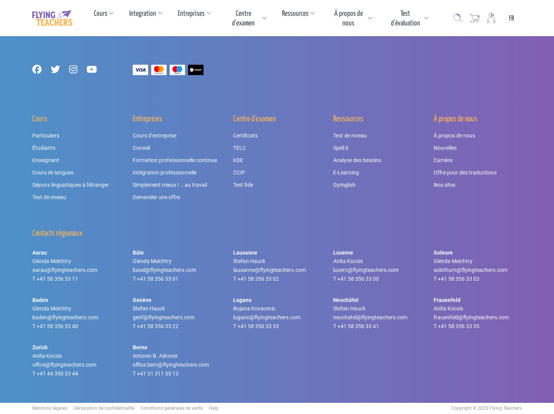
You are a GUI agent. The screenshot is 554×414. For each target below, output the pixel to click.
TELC (239, 148)
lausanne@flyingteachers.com (269, 270)
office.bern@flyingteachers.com (171, 365)
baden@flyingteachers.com (65, 317)
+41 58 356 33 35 (458, 326)
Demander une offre (156, 197)
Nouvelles (445, 148)
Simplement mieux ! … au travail (170, 185)
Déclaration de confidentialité (103, 408)
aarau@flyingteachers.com (64, 270)
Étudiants (43, 148)
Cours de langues (52, 172)
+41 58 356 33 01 (158, 279)
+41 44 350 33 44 (57, 373)
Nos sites (445, 185)
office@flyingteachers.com (64, 365)
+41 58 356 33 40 (57, 326)
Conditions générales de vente (171, 408)
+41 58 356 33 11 (57, 279)
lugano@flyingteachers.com (266, 317)
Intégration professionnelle (165, 172)
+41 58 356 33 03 (458, 279)
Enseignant (45, 160)
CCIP (239, 172)
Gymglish (344, 185)
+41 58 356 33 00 (358, 279)
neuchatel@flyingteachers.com (370, 317)
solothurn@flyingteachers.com (470, 270)
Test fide (243, 185)
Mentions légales (49, 408)
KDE (238, 160)
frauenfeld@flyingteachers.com (471, 317)
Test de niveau (49, 197)
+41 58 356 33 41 (358, 326)
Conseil (141, 148)
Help (214, 408)
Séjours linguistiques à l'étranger (70, 185)
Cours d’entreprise (154, 135)
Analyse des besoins (357, 160)
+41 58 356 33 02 (258, 279)
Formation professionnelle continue (175, 160)
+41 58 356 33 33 (258, 326)
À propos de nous (454, 135)
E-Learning (346, 172)
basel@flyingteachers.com (164, 270)
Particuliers (45, 135)
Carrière (443, 160)
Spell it (341, 148)
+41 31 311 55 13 (158, 373)
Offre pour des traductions (465, 172)
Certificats (245, 135)
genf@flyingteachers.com (163, 317)
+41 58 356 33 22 (158, 326)
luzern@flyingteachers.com (366, 270)
